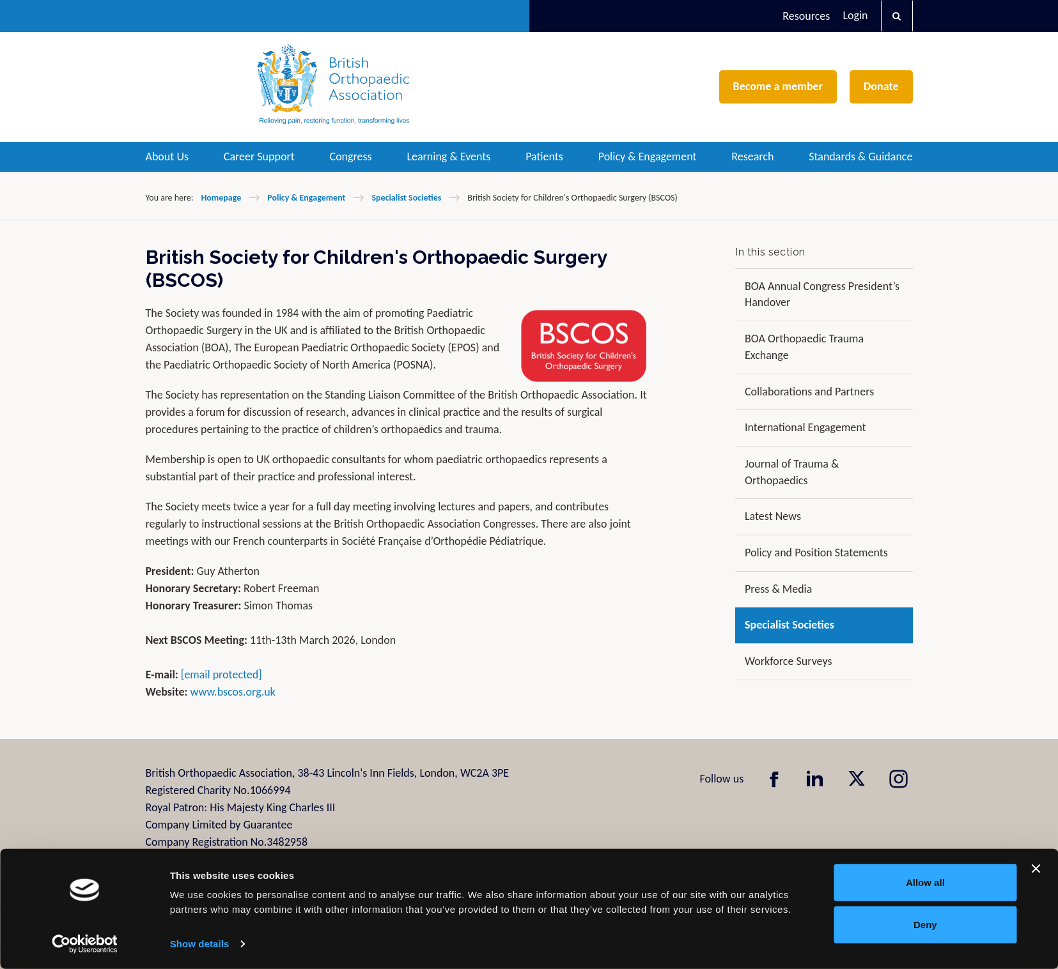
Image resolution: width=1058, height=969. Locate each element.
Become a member (778, 86)
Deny (925, 924)
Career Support (259, 156)
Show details (199, 943)
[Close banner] (1036, 868)
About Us (167, 156)
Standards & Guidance (860, 156)
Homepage (221, 197)
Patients (544, 156)
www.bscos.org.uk (233, 692)
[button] (897, 16)
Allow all (925, 882)
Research (752, 156)
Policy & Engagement (647, 156)
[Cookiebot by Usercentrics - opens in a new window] (85, 944)
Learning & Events (448, 156)
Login (855, 15)
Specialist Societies (406, 197)
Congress (351, 156)
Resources (806, 16)
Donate (881, 86)
